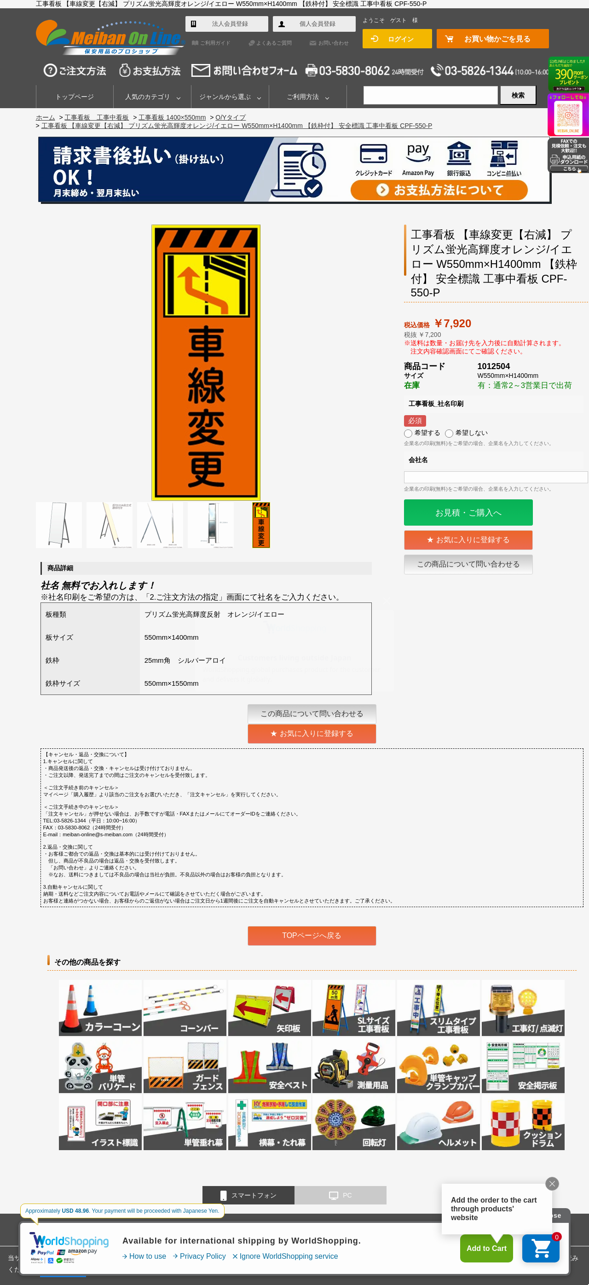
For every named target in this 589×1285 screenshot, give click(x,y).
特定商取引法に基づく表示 (356, 1229)
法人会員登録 (230, 23)
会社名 (418, 459)
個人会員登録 (317, 23)
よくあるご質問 (274, 43)
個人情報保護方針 (424, 1229)
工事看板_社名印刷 (436, 403)
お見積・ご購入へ (468, 512)
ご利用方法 (303, 96)
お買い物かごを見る (497, 39)
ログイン (401, 39)
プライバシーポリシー (514, 1258)
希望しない (472, 432)
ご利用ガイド (215, 43)
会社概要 (298, 1229)
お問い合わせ (333, 43)
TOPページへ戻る (311, 935)
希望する (427, 432)
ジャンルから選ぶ (225, 96)
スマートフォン (248, 1196)
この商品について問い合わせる (468, 564)
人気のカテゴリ (147, 96)
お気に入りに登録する (473, 540)
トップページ (74, 96)
